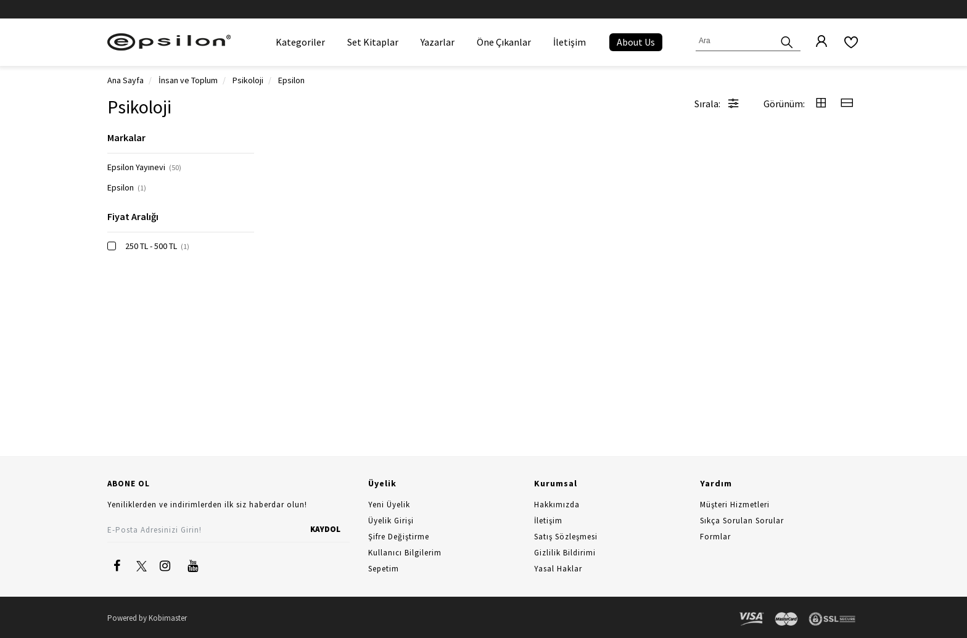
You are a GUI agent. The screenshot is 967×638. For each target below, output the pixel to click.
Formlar (715, 536)
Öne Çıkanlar (504, 42)
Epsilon (126, 187)
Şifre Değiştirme (398, 536)
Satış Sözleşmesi (566, 536)
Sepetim (383, 568)
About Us (636, 42)
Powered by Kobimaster (147, 618)
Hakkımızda (557, 504)
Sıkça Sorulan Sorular (742, 520)
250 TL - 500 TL (157, 246)
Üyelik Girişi (391, 520)
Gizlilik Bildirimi (565, 552)
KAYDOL (325, 529)
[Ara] (786, 41)
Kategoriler (300, 42)
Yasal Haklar (558, 568)
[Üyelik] (815, 41)
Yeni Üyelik (389, 504)
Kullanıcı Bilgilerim (405, 552)
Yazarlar (438, 42)
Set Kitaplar (372, 42)
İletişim (569, 42)
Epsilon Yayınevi (144, 167)
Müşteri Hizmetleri (735, 504)
